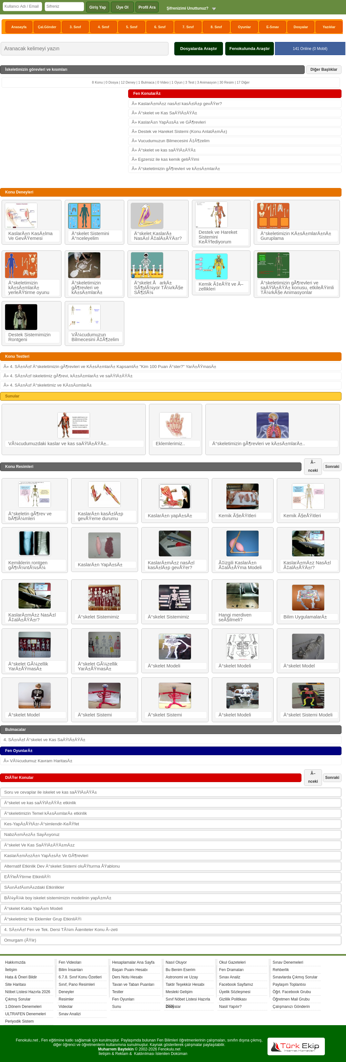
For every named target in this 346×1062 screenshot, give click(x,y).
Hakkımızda (15, 962)
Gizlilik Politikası (233, 999)
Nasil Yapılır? (230, 1006)
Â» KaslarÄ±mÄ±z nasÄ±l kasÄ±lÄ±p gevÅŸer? (177, 103)
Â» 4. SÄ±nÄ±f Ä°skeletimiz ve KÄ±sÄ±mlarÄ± (48, 385)
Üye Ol (122, 7)
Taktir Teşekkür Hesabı (185, 984)
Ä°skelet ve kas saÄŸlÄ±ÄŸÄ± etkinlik (40, 802)
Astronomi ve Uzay (182, 977)
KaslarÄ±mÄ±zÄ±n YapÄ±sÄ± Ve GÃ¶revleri (46, 855)
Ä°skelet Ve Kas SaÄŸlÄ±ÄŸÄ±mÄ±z (39, 845)
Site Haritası (15, 984)
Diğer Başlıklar (323, 69)
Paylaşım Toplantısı (289, 984)
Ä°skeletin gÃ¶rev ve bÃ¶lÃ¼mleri (30, 516)
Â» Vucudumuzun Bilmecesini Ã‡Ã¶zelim (171, 140)
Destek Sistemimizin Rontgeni (29, 337)
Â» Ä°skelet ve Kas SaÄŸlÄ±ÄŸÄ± (164, 112)
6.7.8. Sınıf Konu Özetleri (80, 977)
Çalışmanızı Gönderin (291, 1006)
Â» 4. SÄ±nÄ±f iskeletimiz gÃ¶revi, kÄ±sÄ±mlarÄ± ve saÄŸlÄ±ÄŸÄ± (68, 375)
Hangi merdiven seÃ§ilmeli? (234, 617)
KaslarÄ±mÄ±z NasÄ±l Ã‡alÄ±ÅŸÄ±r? (307, 565)
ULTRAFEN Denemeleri (25, 1014)
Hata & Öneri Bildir (21, 977)
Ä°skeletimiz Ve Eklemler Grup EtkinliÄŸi (42, 919)
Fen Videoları (70, 962)
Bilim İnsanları (71, 970)
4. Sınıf (103, 27)
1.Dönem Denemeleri (23, 1006)
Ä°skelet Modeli (164, 665)
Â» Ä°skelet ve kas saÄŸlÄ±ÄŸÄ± (164, 150)
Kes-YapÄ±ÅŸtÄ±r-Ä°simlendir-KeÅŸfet (41, 823)
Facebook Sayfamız (236, 984)
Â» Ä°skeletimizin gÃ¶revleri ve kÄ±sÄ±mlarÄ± (176, 168)
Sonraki (332, 466)
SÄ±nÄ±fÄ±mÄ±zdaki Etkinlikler (34, 887)
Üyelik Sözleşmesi (234, 992)
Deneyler (66, 992)
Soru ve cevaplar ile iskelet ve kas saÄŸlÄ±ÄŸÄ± (50, 792)
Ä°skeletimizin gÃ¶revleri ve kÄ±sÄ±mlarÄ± (87, 287)
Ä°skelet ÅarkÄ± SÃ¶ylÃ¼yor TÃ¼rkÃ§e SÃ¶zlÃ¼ (158, 287)
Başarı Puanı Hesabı (130, 970)
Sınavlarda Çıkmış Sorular (295, 977)
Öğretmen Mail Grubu (291, 999)
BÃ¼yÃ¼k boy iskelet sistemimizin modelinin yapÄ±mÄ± (57, 897)
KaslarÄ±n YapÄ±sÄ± (100, 564)
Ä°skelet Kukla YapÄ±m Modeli (33, 908)
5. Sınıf (131, 27)
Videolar (66, 1006)
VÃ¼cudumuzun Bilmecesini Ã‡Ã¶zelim (95, 337)
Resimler (66, 999)
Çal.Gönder (47, 27)
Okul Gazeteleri (232, 962)
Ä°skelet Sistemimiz (98, 616)
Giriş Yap (97, 7)
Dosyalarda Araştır (198, 48)
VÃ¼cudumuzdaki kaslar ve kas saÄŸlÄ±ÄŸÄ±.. (58, 443)
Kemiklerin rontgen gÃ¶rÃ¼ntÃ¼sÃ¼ (27, 565)
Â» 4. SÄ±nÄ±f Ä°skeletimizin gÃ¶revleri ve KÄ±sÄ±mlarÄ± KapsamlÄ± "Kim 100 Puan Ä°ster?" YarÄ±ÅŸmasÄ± (110, 366)
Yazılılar (329, 27)
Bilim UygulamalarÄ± (305, 616)
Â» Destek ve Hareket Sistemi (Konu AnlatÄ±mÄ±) (179, 131)
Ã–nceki (313, 466)
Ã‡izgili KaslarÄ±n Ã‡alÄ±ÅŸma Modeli (239, 565)
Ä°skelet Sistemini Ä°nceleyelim (90, 236)
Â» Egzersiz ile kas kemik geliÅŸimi (165, 159)
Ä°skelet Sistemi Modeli (308, 714)
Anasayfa (18, 27)
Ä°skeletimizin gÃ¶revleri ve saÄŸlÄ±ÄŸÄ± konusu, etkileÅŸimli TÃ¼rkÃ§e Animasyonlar (297, 287)
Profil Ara (147, 7)
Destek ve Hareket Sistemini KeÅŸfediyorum (218, 237)
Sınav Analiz (229, 977)
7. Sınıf (188, 27)
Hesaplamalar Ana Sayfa (133, 962)
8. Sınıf (216, 27)
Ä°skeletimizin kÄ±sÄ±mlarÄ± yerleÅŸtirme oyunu (28, 287)
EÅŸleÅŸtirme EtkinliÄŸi (27, 876)
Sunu (116, 1006)
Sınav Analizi (70, 1014)
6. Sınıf (160, 27)
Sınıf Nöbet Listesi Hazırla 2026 (188, 1000)
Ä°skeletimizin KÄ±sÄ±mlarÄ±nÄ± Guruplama (295, 236)
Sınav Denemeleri (288, 962)
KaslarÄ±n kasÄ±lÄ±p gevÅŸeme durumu (100, 516)
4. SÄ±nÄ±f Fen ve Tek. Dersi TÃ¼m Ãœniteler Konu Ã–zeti (61, 929)
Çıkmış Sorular (17, 999)
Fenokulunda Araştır (249, 48)
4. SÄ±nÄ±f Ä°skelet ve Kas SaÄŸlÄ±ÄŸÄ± (44, 739)
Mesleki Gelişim (179, 992)
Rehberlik (281, 970)
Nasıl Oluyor (176, 962)
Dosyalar (300, 27)
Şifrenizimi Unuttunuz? (188, 8)
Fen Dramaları (231, 970)
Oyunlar (244, 27)
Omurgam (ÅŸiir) (20, 940)
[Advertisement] (64, 137)
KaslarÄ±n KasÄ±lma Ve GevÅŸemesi (30, 236)
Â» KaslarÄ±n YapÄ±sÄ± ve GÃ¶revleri (169, 122)
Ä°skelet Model (299, 665)
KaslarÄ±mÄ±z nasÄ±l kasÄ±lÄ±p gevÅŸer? (171, 565)
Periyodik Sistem (19, 1021)
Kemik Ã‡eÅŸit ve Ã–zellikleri (221, 286)
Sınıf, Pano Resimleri (77, 984)
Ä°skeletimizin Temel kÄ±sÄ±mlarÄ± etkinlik (45, 813)
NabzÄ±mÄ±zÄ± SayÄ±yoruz (32, 834)
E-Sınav (272, 27)
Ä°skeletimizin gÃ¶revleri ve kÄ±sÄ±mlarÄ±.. (258, 443)
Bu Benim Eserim (180, 970)
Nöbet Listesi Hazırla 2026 (27, 992)
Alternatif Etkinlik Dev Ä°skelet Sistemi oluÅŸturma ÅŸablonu (62, 866)
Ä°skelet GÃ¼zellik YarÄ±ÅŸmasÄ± (28, 666)
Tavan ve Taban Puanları (133, 984)
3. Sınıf (75, 27)
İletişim (11, 970)
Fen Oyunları (123, 999)
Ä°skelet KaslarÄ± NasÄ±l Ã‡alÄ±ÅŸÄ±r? (158, 236)
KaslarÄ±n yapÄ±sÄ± (170, 515)
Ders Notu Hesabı (127, 977)
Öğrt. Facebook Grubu (292, 992)
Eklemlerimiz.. (170, 443)
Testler (117, 992)
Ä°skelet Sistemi (95, 714)
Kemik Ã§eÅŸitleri (237, 515)
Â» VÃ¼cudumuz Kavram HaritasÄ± (38, 760)
